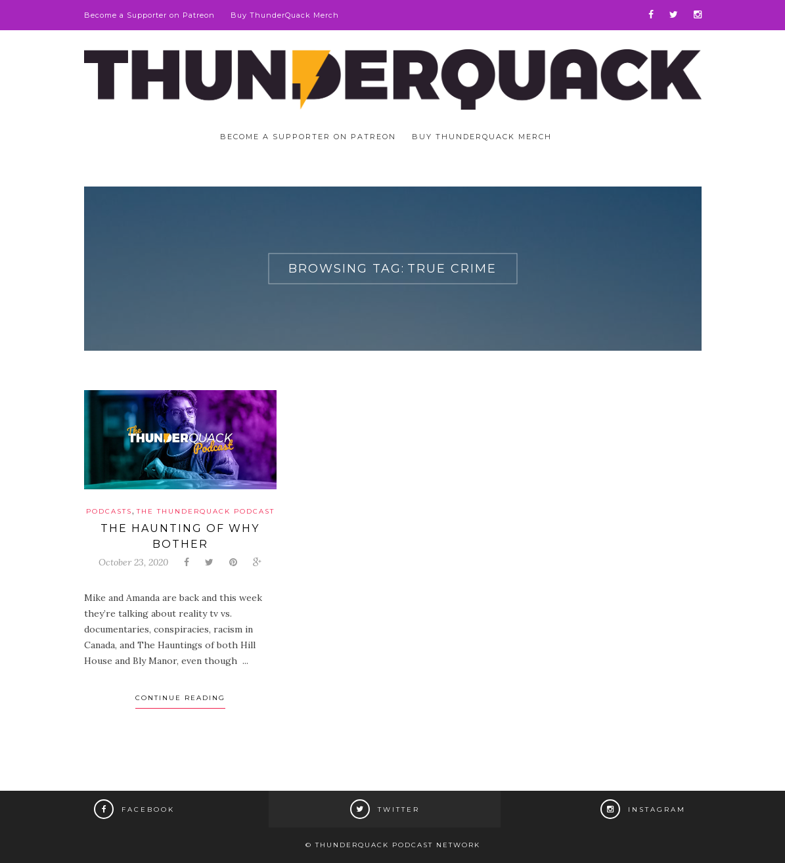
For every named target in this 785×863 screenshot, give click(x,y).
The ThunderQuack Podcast (206, 511)
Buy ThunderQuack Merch (285, 15)
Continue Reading (180, 698)
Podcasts (109, 511)
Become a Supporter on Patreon (149, 15)
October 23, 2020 (133, 562)
